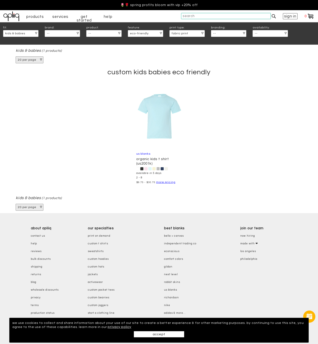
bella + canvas (174, 236)
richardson (171, 297)
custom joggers (98, 305)
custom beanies (99, 297)
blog (33, 282)
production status (43, 313)
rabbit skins (172, 282)
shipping (37, 266)
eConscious (171, 251)
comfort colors (173, 259)
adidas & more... (175, 313)
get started (84, 18)
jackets (93, 274)
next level (171, 274)
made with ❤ (249, 243)
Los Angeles (248, 251)
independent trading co (180, 243)
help (108, 17)
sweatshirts (96, 251)
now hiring (247, 236)
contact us (38, 236)
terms (35, 305)
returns (36, 274)
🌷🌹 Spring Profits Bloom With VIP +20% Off (159, 5)
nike (167, 305)
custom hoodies (98, 259)
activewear (95, 282)
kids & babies (28, 51)
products (35, 17)
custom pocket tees (101, 290)
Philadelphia (248, 259)
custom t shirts (98, 243)
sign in (290, 16)
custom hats (96, 266)
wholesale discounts (45, 290)
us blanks (170, 290)
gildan (168, 266)
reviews (36, 251)
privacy (36, 297)
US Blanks (143, 153)
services (60, 17)
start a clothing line (101, 313)
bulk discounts (41, 259)
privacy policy (139, 327)
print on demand (99, 236)
